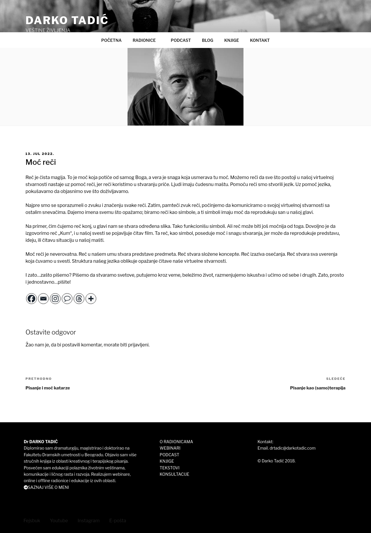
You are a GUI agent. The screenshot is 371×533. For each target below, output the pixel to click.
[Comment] (67, 298)
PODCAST (181, 40)
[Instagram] (55, 298)
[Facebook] (31, 298)
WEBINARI (170, 448)
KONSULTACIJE (174, 474)
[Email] (43, 298)
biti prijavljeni (134, 345)
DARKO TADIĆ (67, 20)
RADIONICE (147, 40)
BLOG (207, 40)
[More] (91, 298)
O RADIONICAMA (176, 441)
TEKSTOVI (169, 467)
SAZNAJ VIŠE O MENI (48, 487)
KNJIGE (231, 40)
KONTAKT (260, 40)
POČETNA (111, 40)
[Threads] (79, 298)
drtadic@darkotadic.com (292, 448)
